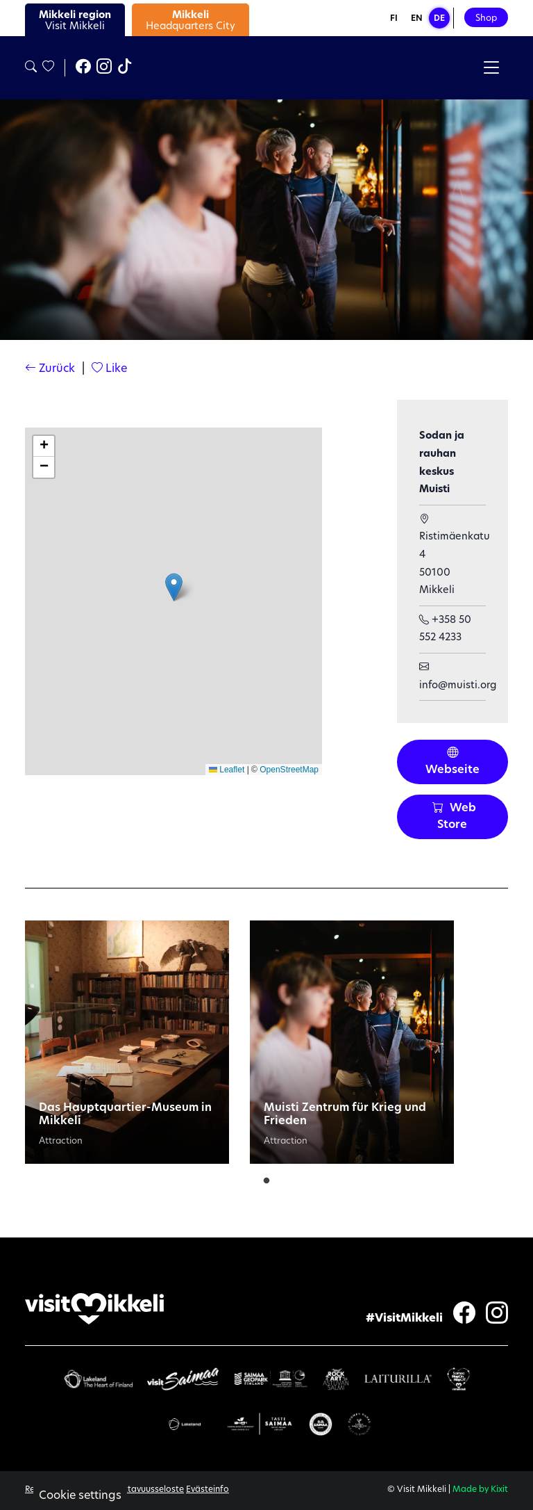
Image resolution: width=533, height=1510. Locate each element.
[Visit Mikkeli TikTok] (125, 68)
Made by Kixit (480, 1490)
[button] (174, 587)
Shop (486, 18)
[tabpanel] (127, 1042)
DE (439, 19)
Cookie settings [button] (80, 1496)
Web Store (454, 817)
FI (394, 19)
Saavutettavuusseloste (137, 1490)
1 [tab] (266, 1178)
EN (417, 19)
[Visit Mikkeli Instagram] (104, 68)
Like (109, 369)
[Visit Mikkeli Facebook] (83, 68)
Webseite (452, 762)
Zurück (50, 369)
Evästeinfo (207, 1490)
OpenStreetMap (289, 769)
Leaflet (226, 769)
